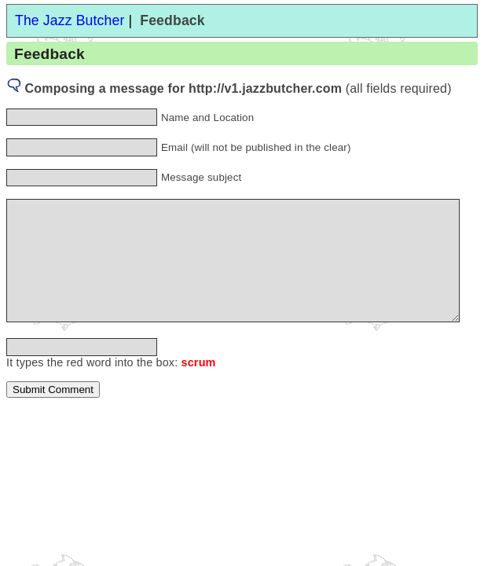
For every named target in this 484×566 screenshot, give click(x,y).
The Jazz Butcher (69, 20)
